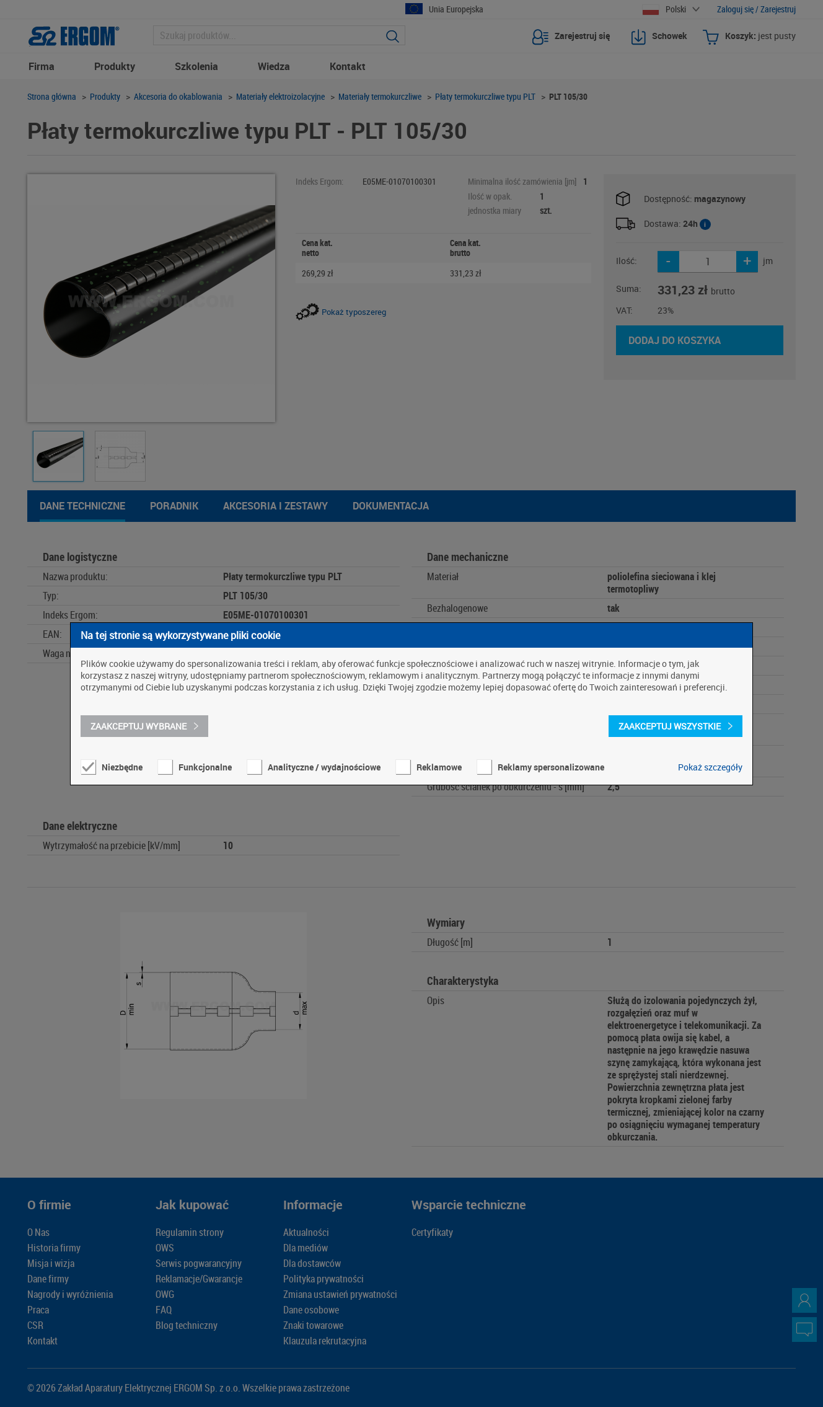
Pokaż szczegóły (710, 767)
